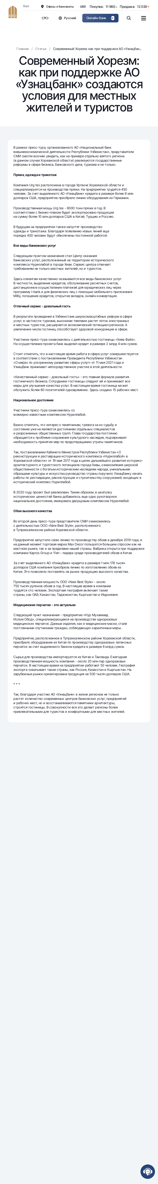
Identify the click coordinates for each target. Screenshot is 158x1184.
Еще (26, 6)
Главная (22, 49)
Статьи (40, 49)
